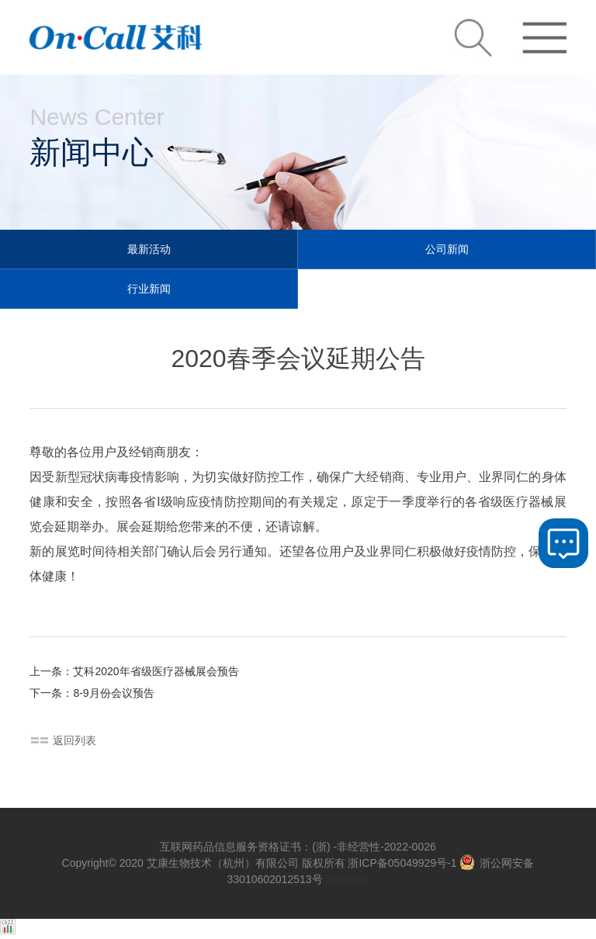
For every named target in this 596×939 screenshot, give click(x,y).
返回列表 (74, 740)
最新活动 (149, 249)
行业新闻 (149, 288)
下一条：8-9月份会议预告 (91, 693)
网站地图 (347, 879)
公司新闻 (447, 249)
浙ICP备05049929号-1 (402, 863)
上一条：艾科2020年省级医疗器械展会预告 (133, 671)
